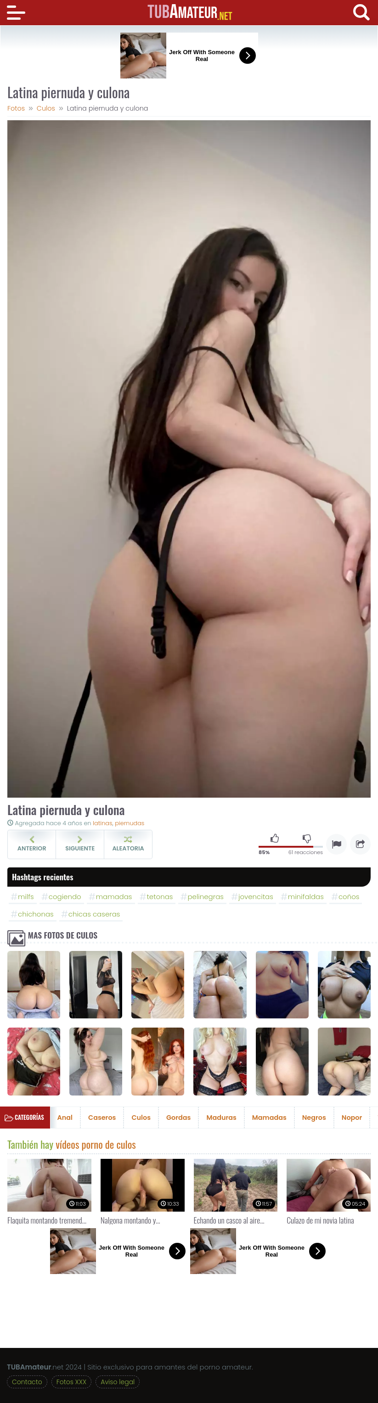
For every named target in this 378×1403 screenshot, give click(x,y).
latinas (102, 823)
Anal (65, 1117)
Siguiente (80, 844)
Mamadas (269, 1117)
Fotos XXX (71, 1381)
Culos (141, 1117)
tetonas (160, 896)
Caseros (102, 1117)
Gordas (178, 1117)
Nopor (352, 1117)
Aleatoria (128, 844)
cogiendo (65, 896)
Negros (314, 1117)
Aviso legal (118, 1381)
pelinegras (205, 896)
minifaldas (306, 896)
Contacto (27, 1381)
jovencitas (255, 896)
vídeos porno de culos (96, 1144)
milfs (26, 896)
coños (349, 896)
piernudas (129, 823)
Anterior (31, 844)
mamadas (114, 896)
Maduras (221, 1117)
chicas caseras (94, 914)
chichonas (36, 914)
